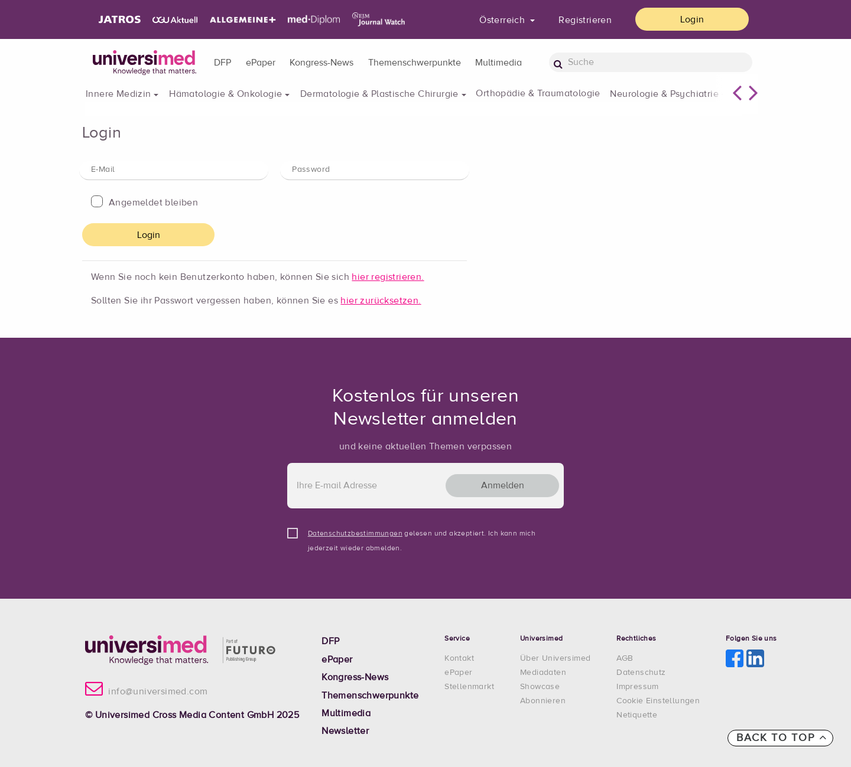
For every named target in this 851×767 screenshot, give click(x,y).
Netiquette (636, 715)
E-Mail (103, 169)
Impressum (637, 687)
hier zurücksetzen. (380, 300)
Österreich (503, 20)
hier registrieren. (388, 277)
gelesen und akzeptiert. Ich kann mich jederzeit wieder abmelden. (421, 535)
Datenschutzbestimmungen (355, 533)
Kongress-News (321, 62)
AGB (624, 658)
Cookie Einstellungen (658, 701)
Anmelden (502, 485)
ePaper (260, 62)
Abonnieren (543, 701)
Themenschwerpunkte (414, 62)
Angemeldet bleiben (153, 202)
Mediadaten (543, 672)
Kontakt (459, 658)
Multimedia (498, 62)
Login (692, 19)
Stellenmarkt (469, 687)
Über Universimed (555, 658)
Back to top (781, 737)
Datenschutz (640, 672)
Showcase (540, 687)
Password (311, 169)
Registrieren (585, 20)
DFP (222, 62)
